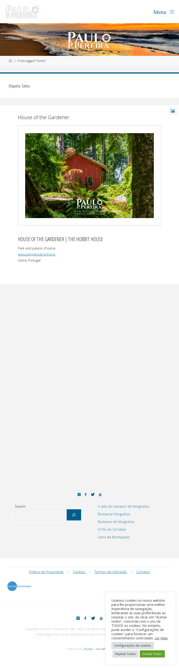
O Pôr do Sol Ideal (112, 529)
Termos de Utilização (110, 572)
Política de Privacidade (46, 572)
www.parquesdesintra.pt (36, 254)
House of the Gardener (43, 117)
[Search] (74, 514)
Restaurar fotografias (114, 514)
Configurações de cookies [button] (132, 645)
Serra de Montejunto (114, 537)
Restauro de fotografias (116, 522)
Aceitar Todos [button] (152, 654)
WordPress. (104, 649)
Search (20, 506)
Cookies (79, 572)
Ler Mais (161, 638)
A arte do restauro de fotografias (123, 506)
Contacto (143, 572)
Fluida (87, 649)
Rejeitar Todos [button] (125, 654)
